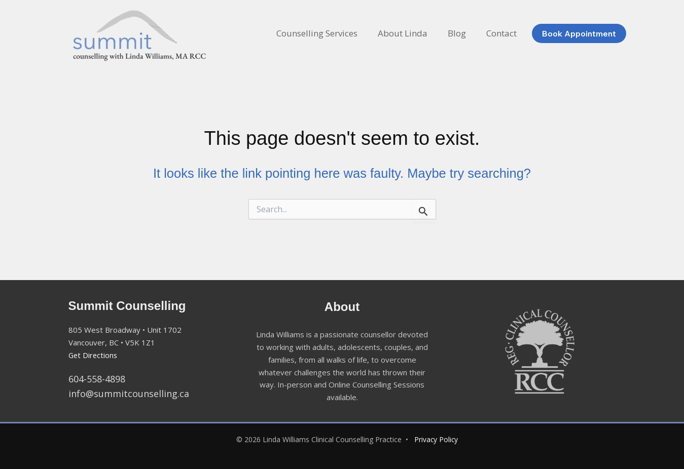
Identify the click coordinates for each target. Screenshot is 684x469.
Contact (503, 33)
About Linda (410, 33)
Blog (461, 33)
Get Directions (93, 355)
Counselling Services (327, 33)
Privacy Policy (436, 439)
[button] (581, 33)
